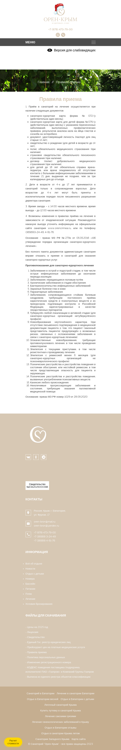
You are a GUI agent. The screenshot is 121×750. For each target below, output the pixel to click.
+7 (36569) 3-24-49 (45, 536)
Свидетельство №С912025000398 (37, 485)
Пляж (29, 593)
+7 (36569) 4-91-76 (44, 540)
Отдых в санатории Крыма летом (60, 733)
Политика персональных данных (46, 657)
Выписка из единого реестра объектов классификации (58, 676)
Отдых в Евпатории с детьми (77, 699)
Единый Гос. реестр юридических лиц (49, 642)
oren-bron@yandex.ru (46, 525)
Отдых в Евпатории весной (42, 699)
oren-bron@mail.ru (44, 521)
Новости (30, 568)
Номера (30, 578)
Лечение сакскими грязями (60, 716)
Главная (43, 82)
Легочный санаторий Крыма (60, 704)
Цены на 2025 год (37, 627)
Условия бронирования (39, 603)
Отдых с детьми (35, 573)
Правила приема (37, 652)
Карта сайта (78, 739)
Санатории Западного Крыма (52, 739)
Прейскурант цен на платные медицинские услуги (56, 647)
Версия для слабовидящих (71, 50)
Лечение (30, 598)
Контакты (34, 499)
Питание (30, 588)
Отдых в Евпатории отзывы (60, 727)
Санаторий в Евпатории (40, 693)
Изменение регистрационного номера (49, 662)
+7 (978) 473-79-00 (45, 532)
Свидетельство (36, 637)
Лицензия (32, 632)
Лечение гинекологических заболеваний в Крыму (60, 721)
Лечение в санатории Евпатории (75, 693)
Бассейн (30, 583)
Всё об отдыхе (34, 563)
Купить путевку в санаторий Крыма (60, 710)
